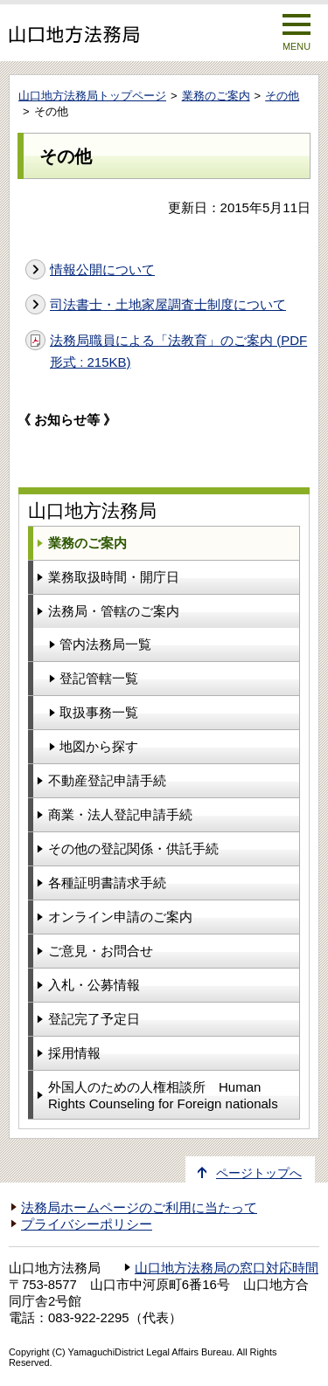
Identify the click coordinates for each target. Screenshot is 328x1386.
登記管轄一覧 (98, 678)
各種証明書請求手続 (107, 882)
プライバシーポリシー (86, 1224)
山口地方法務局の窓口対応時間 (226, 1268)
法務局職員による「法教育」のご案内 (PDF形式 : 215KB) (178, 351)
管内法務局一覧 (105, 644)
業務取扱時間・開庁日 (113, 576)
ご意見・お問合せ (100, 950)
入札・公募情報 (94, 984)
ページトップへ (259, 1173)
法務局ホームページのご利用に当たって (139, 1208)
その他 (282, 95)
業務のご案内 (216, 95)
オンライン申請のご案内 (120, 916)
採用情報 (74, 1052)
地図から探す (98, 746)
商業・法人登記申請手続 (120, 814)
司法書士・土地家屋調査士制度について (168, 304)
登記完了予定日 (94, 1018)
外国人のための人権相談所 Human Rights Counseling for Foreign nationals (163, 1095)
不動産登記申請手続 (107, 780)
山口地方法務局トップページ (92, 95)
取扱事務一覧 (98, 712)
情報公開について (102, 269)
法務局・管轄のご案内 (113, 610)
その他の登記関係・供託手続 (133, 848)
